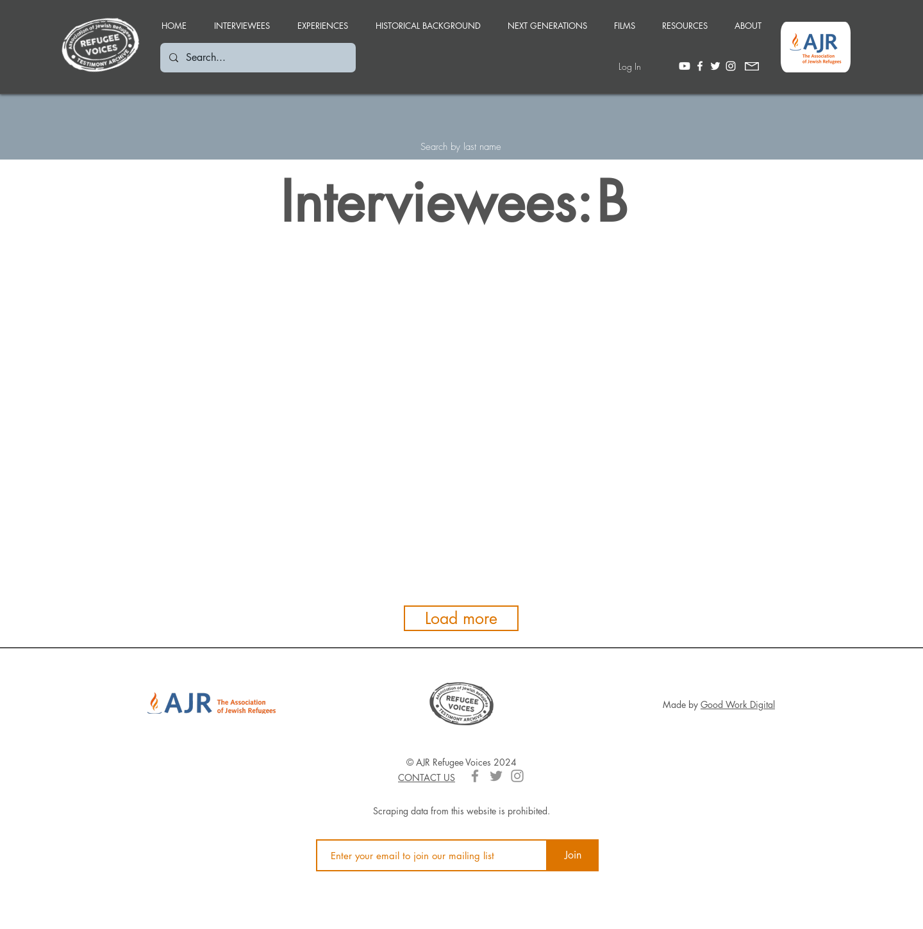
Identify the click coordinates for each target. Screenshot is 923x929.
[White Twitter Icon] (715, 66)
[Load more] (461, 618)
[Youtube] (684, 66)
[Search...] (257, 57)
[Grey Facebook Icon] (475, 776)
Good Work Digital (738, 704)
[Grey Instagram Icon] (517, 776)
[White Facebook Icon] (700, 66)
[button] (322, 20)
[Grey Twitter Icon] (496, 776)
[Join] (573, 855)
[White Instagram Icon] (730, 66)
